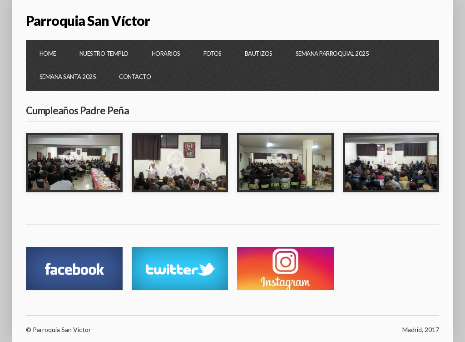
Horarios (166, 53)
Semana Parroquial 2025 (332, 53)
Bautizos (258, 53)
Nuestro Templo (104, 53)
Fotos (212, 53)
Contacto (135, 76)
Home (48, 53)
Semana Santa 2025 (68, 76)
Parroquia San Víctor (88, 20)
